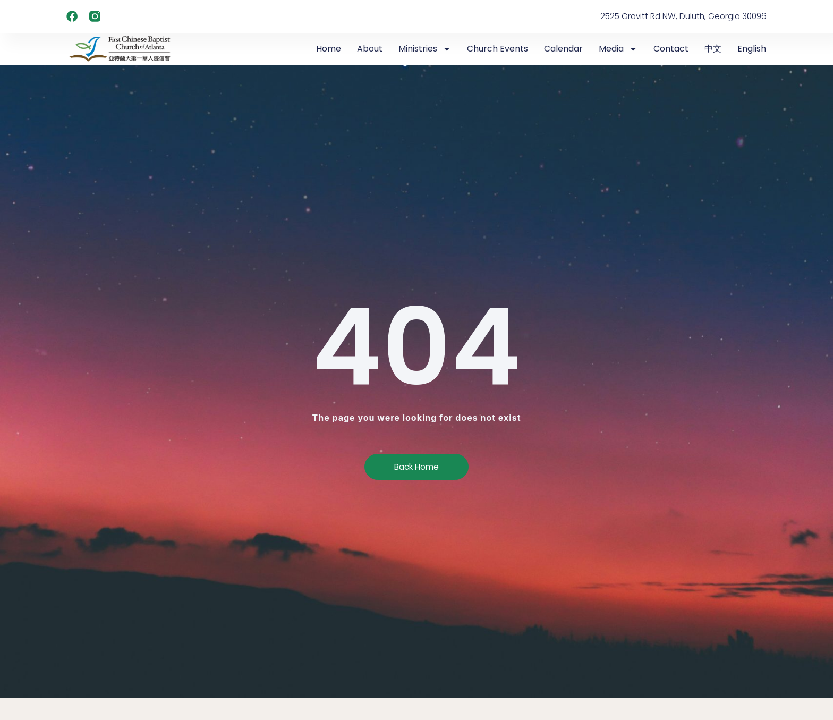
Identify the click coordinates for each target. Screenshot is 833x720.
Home (328, 49)
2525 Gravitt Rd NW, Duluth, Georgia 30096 (679, 16)
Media (618, 49)
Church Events (497, 49)
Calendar (563, 49)
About (369, 49)
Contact (670, 49)
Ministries (424, 49)
